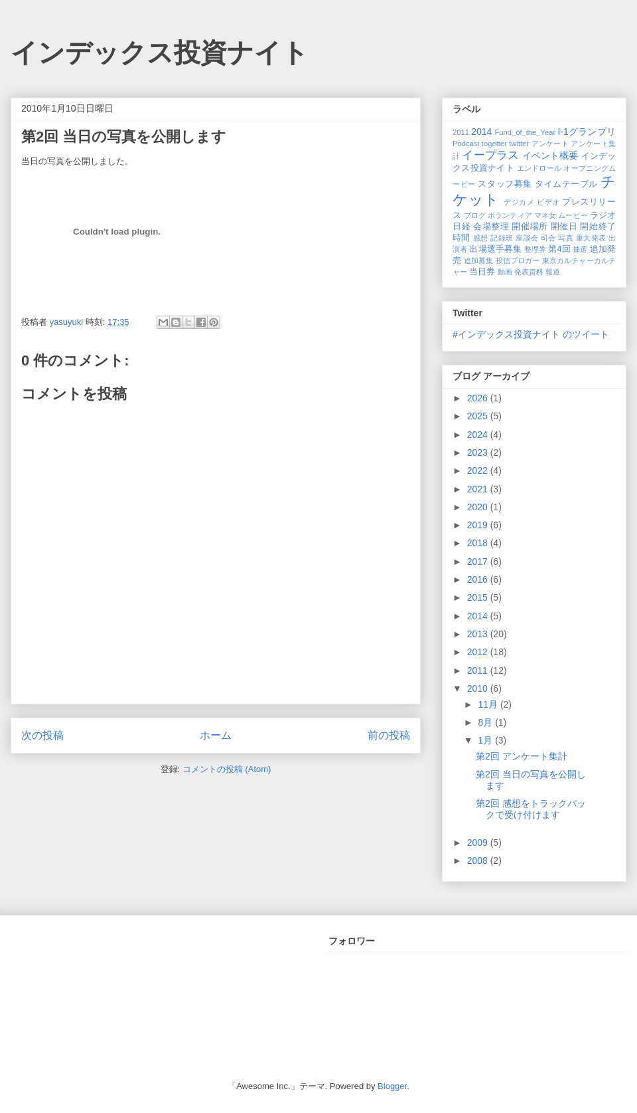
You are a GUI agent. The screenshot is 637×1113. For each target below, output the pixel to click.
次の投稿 (42, 735)
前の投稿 (389, 735)
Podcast (466, 144)
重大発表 (591, 238)
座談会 (527, 238)
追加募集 (479, 260)
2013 (478, 634)
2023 (478, 452)
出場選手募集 (495, 249)
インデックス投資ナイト (160, 52)
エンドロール (539, 168)
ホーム (216, 735)
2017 (478, 561)
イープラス (490, 155)
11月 (489, 704)
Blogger (392, 1086)
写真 (565, 238)
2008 (478, 860)
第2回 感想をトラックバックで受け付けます (531, 809)
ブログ (475, 215)
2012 (478, 652)
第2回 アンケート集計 (521, 756)
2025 (478, 416)
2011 (461, 132)
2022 (478, 470)
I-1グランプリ (586, 131)
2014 (481, 131)
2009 (478, 842)
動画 (505, 272)
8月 (486, 722)
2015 (478, 597)
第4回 (559, 249)
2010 (478, 688)
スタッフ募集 (504, 184)
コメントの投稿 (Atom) (226, 769)
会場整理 (491, 226)
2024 (478, 434)
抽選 (580, 249)
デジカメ (519, 202)
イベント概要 (550, 155)
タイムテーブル (566, 184)
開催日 (564, 226)
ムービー (572, 215)
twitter (519, 144)
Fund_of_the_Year (524, 132)
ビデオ (548, 202)
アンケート (550, 144)
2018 (478, 543)
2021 (478, 489)
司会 (548, 238)
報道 (552, 272)
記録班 (501, 238)
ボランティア (510, 215)
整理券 (535, 249)
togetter (494, 144)
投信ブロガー (518, 260)
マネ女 (545, 215)
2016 (478, 579)
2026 (478, 398)
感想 (480, 238)
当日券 (482, 271)
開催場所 (529, 226)
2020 (478, 507)
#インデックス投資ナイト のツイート (531, 334)
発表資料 (528, 272)
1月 (486, 740)
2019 (478, 525)
